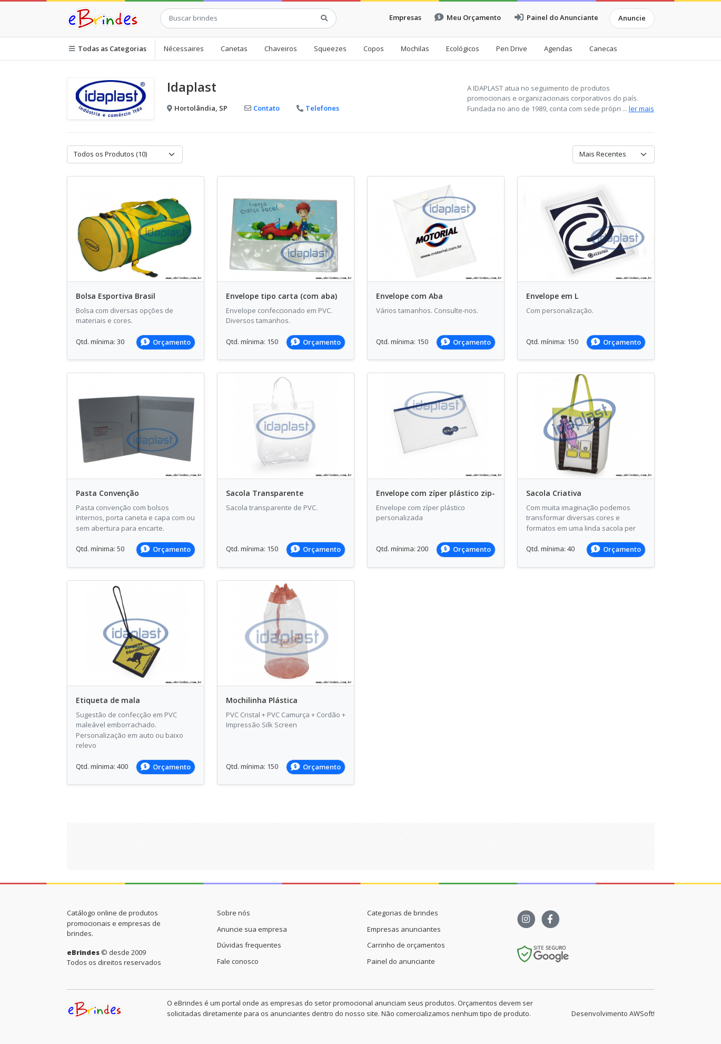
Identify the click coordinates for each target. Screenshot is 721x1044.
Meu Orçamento (467, 17)
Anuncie (632, 18)
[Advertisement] (360, 846)
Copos (373, 48)
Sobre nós (233, 913)
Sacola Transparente (264, 493)
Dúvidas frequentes (249, 945)
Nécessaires (184, 48)
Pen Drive (511, 48)
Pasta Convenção (107, 493)
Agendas (558, 48)
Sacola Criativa (553, 493)
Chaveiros (280, 48)
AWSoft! (642, 1013)
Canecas (603, 48)
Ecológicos (462, 48)
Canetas (234, 48)
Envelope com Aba (409, 296)
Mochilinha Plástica (262, 700)
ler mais (641, 108)
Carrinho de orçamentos (406, 945)
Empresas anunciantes (404, 929)
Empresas (405, 17)
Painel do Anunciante (556, 17)
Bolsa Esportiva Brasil (115, 296)
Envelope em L (552, 296)
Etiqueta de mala (108, 700)
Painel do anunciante (401, 961)
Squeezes (330, 48)
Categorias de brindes (402, 913)
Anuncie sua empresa (252, 929)
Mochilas (415, 48)
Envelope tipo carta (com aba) (281, 296)
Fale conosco (238, 961)
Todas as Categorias (107, 48)
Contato (262, 108)
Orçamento (166, 342)
